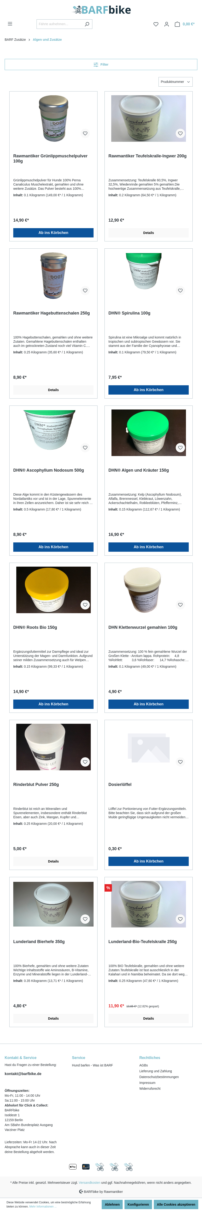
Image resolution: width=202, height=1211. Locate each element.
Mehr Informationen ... (43, 1206)
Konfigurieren (138, 1204)
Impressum (147, 1083)
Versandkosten (90, 1182)
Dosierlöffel (119, 784)
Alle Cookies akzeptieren (176, 1204)
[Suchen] (86, 24)
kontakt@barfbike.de (23, 1074)
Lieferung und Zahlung (155, 1071)
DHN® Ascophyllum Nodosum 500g (48, 470)
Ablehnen (112, 1204)
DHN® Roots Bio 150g (35, 627)
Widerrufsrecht (150, 1088)
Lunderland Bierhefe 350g (39, 941)
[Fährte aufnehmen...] (59, 24)
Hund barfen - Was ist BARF (92, 1065)
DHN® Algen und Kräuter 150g (138, 470)
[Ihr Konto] (166, 24)
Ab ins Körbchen (53, 233)
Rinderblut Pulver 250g (36, 784)
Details (148, 233)
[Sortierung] (175, 82)
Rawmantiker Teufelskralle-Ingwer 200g (147, 156)
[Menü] (10, 23)
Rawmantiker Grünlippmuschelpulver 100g (50, 158)
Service (78, 1058)
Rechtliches (149, 1058)
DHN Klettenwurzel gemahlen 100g (142, 627)
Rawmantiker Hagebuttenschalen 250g (51, 313)
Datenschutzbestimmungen (159, 1077)
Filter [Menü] (101, 63)
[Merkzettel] (156, 24)
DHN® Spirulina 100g (129, 313)
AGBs (143, 1065)
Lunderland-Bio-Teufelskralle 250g (142, 941)
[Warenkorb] (184, 24)
